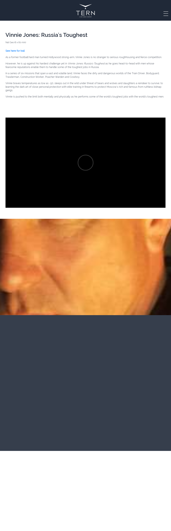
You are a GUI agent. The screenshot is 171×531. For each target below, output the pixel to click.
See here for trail (15, 50)
